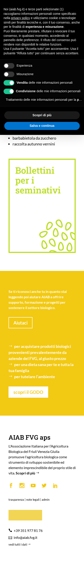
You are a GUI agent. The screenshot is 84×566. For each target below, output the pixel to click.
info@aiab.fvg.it (25, 537)
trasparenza (16, 499)
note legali (32, 499)
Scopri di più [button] (42, 115)
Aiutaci (20, 322)
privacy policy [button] (20, 18)
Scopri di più (28, 473)
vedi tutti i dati (20, 544)
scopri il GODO (28, 392)
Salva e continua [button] (42, 125)
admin (46, 499)
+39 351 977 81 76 (28, 530)
